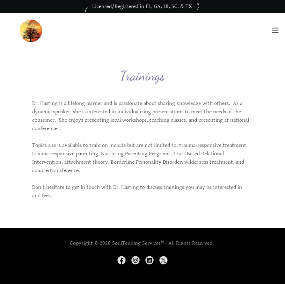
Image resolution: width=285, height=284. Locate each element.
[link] (30, 30)
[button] (275, 30)
